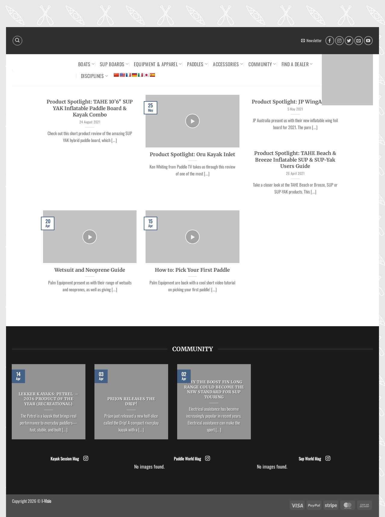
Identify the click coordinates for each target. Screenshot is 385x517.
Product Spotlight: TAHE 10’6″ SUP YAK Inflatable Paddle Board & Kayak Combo (90, 108)
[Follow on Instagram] (339, 40)
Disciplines (94, 75)
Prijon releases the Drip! (131, 402)
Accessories (228, 64)
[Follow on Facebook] (329, 40)
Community (262, 64)
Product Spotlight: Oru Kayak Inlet (192, 154)
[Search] (17, 40)
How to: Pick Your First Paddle (192, 270)
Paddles (197, 64)
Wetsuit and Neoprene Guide (89, 270)
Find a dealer (297, 64)
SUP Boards (114, 64)
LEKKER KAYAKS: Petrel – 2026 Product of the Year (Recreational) (49, 399)
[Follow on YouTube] (368, 40)
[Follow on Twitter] (349, 40)
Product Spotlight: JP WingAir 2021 (295, 102)
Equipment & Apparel (158, 64)
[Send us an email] (358, 40)
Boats (86, 64)
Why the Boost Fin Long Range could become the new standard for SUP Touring (214, 390)
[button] (311, 40)
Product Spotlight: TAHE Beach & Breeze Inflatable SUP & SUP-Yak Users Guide (295, 159)
